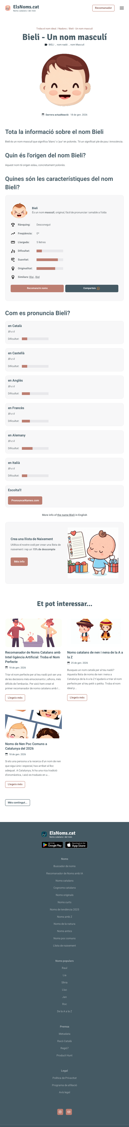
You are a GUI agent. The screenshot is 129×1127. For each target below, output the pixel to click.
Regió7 (65, 1048)
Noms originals (64, 895)
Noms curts (64, 902)
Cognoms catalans (64, 888)
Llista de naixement (64, 946)
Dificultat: (13, 339)
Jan (64, 997)
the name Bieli (66, 515)
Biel (37, 277)
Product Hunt (64, 1055)
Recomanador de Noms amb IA (64, 873)
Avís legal (64, 1092)
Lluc (64, 990)
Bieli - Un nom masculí (81, 28)
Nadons (62, 28)
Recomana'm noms (37, 288)
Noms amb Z (64, 917)
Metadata (64, 1034)
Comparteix (91, 288)
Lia (64, 975)
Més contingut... (17, 803)
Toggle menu (123, 9)
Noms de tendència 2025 (64, 910)
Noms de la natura (64, 924)
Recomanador (103, 8)
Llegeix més (15, 698)
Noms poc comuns (64, 938)
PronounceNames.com (25, 500)
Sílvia (64, 983)
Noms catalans (64, 881)
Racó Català (64, 1041)
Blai (31, 277)
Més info (19, 562)
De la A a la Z (64, 1011)
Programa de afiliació (64, 1085)
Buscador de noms (64, 866)
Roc (64, 1004)
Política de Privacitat (65, 1078)
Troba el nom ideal (46, 28)
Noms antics (64, 931)
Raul (64, 968)
